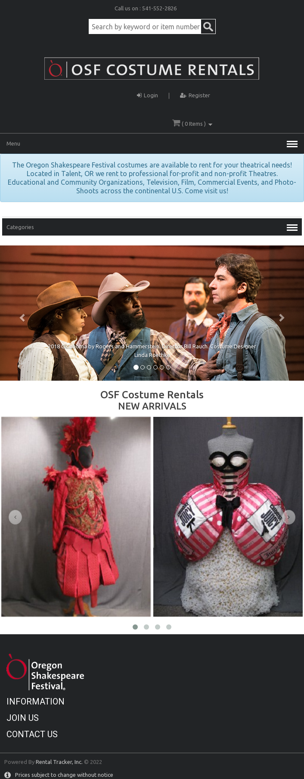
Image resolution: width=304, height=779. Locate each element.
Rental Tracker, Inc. (59, 762)
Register (195, 94)
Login (147, 94)
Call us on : (128, 8)
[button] (23, 313)
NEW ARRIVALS (152, 405)
